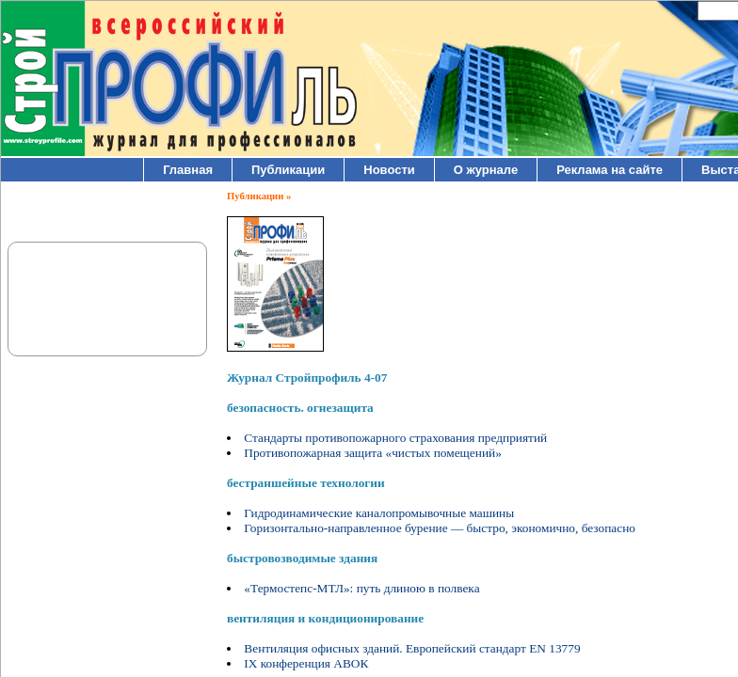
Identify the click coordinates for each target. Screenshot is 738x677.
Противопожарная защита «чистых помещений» (373, 453)
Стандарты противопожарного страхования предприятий (395, 438)
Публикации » (259, 196)
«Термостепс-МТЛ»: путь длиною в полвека (361, 588)
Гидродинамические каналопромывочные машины (379, 513)
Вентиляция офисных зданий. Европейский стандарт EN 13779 (412, 648)
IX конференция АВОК (306, 663)
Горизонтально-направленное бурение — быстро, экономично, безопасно (439, 528)
